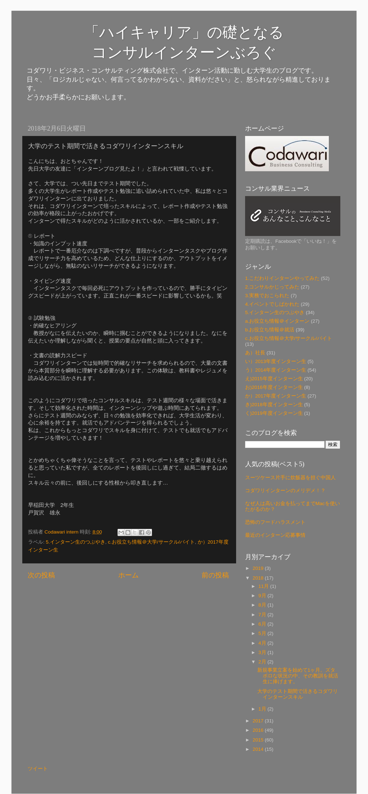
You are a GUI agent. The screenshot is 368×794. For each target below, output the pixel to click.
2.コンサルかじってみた (272, 287)
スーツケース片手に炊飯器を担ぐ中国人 (290, 477)
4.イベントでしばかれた (272, 304)
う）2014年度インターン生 (275, 370)
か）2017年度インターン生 (275, 396)
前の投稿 (215, 575)
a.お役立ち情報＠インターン (277, 321)
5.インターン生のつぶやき (75, 542)
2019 (259, 568)
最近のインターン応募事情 (275, 535)
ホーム (128, 575)
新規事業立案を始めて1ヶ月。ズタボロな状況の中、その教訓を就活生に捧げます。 (297, 675)
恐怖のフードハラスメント (275, 522)
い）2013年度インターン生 (275, 361)
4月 (262, 643)
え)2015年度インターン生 (274, 378)
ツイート (38, 768)
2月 (262, 661)
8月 (262, 605)
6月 (262, 624)
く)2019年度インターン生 (274, 413)
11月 (264, 586)
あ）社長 (255, 352)
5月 (262, 633)
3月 (262, 652)
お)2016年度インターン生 (274, 387)
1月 (262, 709)
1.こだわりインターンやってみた (282, 278)
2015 (259, 740)
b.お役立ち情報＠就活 (269, 329)
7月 (262, 614)
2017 (259, 720)
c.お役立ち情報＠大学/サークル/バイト (151, 542)
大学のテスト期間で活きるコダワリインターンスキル (297, 694)
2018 (259, 578)
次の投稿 (41, 575)
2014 (259, 749)
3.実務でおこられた (267, 295)
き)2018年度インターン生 (274, 404)
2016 (259, 730)
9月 (262, 595)
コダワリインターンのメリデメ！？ (285, 490)
